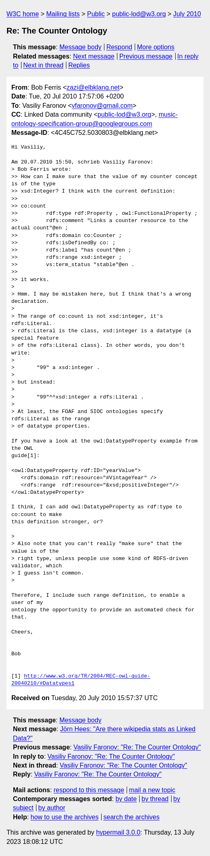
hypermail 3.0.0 (118, 832)
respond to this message (88, 790)
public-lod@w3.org (139, 13)
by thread (155, 798)
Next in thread (43, 65)
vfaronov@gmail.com (102, 105)
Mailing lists (63, 13)
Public (96, 13)
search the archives (132, 817)
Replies (79, 65)
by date (125, 798)
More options (156, 47)
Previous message (146, 56)
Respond (119, 47)
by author (52, 807)
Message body (80, 47)
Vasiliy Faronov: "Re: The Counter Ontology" (137, 747)
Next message (94, 56)
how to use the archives (65, 817)
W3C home (22, 13)
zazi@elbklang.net (92, 87)
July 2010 (187, 13)
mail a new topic (152, 790)
